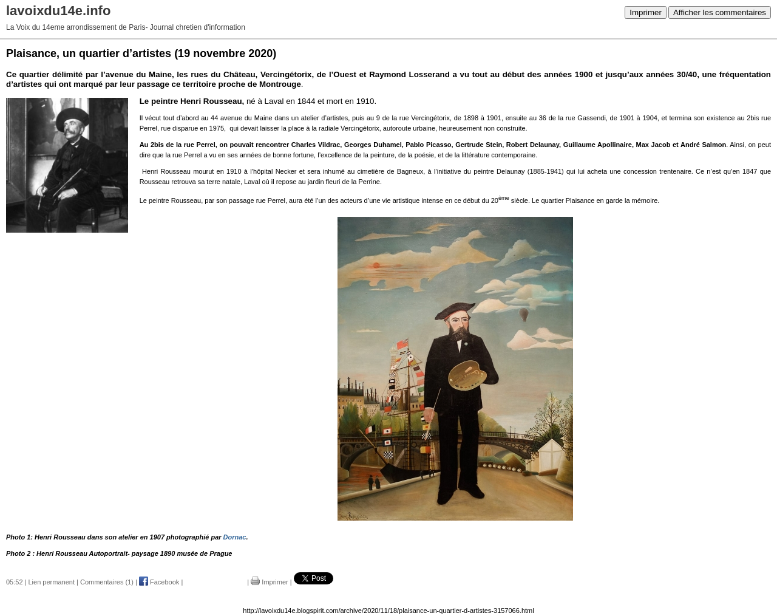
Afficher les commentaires (719, 12)
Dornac (234, 537)
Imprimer (645, 12)
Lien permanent (52, 582)
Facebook (159, 582)
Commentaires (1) (107, 582)
